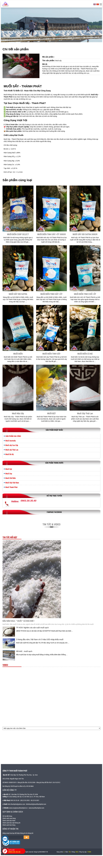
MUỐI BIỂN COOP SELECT (18, 234)
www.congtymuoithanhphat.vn (18, 808)
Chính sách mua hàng (9, 818)
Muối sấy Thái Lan (11, 450)
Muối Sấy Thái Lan (85, 413)
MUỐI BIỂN (18, 353)
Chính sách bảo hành (9, 820)
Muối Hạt (8, 469)
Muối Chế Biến (10, 478)
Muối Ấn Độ (9, 454)
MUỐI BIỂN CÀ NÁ (85, 353)
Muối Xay (8, 473)
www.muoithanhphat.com (36, 808)
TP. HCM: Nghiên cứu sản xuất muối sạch (32, 627)
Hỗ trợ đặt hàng (7, 816)
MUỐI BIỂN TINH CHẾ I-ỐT (85, 293)
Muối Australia (10, 441)
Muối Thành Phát (11, 487)
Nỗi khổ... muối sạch (24, 651)
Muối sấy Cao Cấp (11, 445)
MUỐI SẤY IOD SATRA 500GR (85, 234)
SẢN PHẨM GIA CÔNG (13, 436)
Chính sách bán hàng (9, 825)
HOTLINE (16, 851)
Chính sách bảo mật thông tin (11, 823)
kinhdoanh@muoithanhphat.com (36, 804)
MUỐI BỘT (51, 413)
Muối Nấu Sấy (18, 413)
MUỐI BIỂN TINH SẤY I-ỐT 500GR (51, 234)
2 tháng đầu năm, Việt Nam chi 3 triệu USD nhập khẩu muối (39, 639)
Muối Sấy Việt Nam (12, 483)
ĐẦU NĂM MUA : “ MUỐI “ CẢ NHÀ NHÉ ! (18, 621)
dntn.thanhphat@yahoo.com (16, 804)
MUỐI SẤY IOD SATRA (18, 293)
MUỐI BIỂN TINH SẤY (51, 353)
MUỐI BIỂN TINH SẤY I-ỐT (51, 293)
